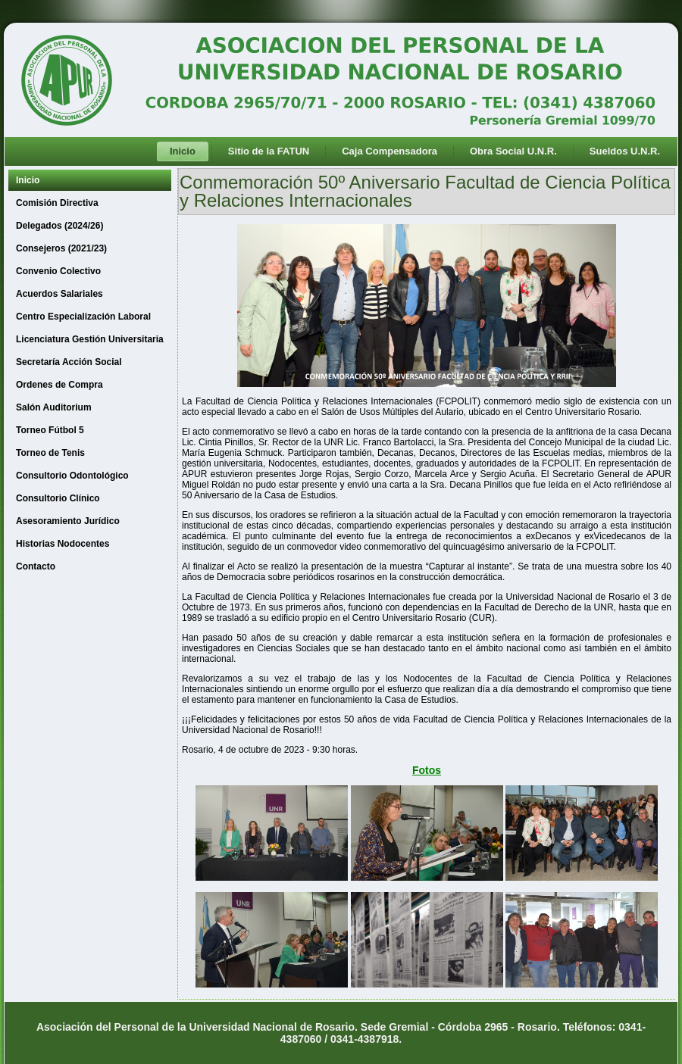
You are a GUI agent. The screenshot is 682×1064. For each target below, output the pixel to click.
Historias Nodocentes (62, 543)
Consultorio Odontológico (72, 475)
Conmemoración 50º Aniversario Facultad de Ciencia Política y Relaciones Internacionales (425, 191)
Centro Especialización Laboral (83, 316)
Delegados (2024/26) (59, 225)
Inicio (183, 151)
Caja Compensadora (389, 151)
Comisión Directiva (57, 203)
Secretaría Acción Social (69, 362)
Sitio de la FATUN (268, 151)
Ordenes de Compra (59, 384)
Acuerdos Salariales (59, 294)
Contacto (35, 566)
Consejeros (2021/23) (61, 248)
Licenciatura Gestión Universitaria (90, 339)
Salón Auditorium (54, 407)
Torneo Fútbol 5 (50, 430)
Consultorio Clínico (58, 498)
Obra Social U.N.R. (513, 151)
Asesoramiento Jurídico (68, 521)
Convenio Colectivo (58, 271)
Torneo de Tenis (50, 453)
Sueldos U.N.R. (625, 151)
